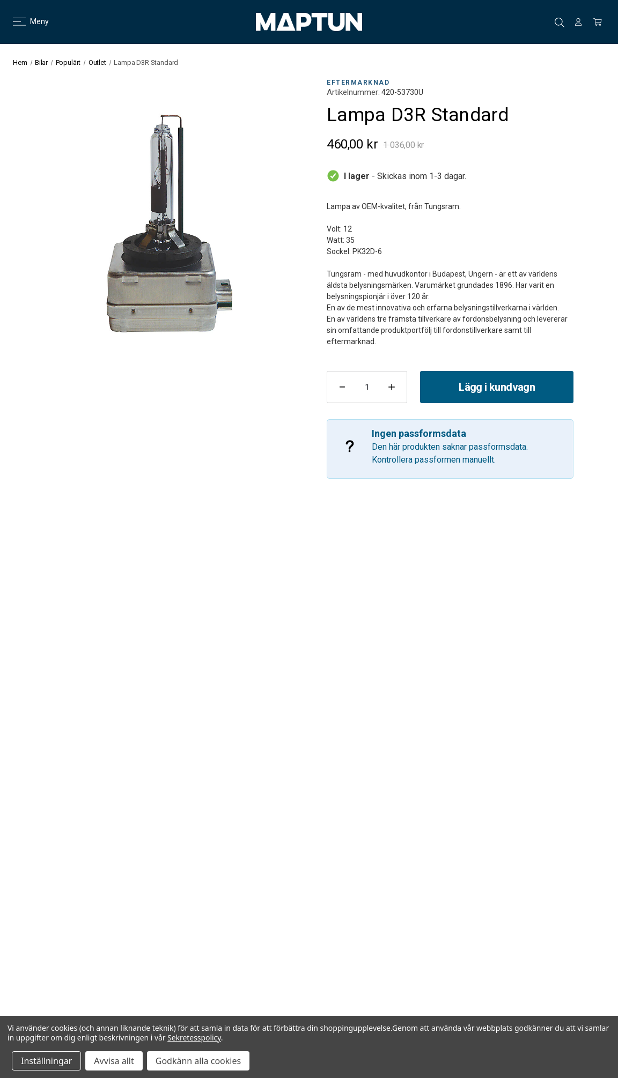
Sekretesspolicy (194, 1037)
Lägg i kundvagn (497, 387)
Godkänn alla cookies (198, 1061)
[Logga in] (578, 22)
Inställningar (46, 1061)
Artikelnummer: (353, 92)
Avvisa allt (114, 1061)
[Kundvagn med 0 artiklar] (597, 22)
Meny (24, 21)
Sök (559, 22)
